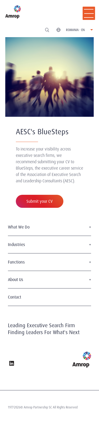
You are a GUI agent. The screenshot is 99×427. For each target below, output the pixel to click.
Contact (14, 297)
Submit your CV (39, 201)
